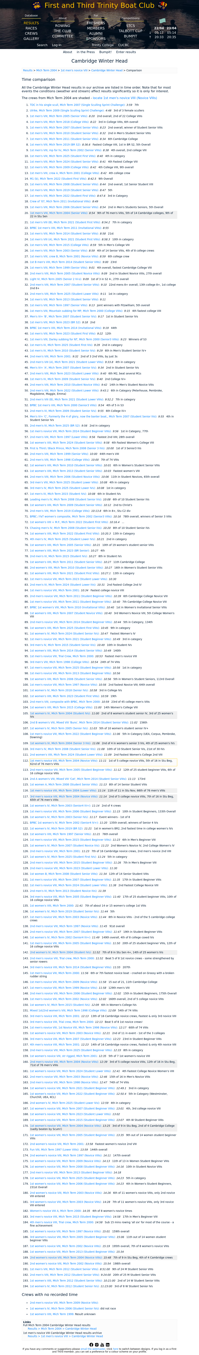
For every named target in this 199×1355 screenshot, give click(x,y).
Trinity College (103, 45)
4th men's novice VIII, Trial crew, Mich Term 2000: (62, 1222)
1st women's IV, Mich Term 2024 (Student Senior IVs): (65, 633)
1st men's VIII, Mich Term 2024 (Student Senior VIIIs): (65, 161)
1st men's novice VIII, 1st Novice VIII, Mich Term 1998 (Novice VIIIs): (74, 1027)
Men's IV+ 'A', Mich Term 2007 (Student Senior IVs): (64, 367)
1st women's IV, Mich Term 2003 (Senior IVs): (59, 817)
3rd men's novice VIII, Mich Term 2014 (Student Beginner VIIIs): (71, 967)
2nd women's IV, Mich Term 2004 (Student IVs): (61, 952)
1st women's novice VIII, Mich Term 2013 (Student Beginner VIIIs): (73, 1251)
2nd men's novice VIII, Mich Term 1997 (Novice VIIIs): (65, 926)
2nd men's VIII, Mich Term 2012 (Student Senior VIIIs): (65, 1274)
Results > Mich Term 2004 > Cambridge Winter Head (62, 1328)
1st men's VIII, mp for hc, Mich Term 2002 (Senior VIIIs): (66, 150)
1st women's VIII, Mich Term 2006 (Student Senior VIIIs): (66, 679)
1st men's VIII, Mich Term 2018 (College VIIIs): (60, 122)
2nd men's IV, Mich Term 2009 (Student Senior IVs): (64, 410)
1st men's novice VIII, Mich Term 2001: (55, 590)
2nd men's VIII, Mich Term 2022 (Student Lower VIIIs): (65, 390)
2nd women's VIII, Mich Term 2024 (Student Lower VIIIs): (67, 754)
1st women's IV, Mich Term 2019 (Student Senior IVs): (65, 911)
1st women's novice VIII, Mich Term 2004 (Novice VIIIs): (66, 1125)
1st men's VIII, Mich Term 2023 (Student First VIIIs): (63, 333)
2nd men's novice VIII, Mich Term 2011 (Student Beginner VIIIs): (71, 596)
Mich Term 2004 (46, 70)
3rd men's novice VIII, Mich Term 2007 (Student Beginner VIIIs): (71, 1039)
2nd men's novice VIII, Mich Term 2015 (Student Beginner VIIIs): (71, 862)
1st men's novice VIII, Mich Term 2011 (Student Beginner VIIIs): (71, 601)
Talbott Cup (130, 31)
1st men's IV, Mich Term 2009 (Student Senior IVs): (63, 379)
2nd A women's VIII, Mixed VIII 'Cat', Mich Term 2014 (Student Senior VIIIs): (79, 778)
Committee (62, 36)
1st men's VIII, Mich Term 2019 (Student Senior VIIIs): (65, 190)
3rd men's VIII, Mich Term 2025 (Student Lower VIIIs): (65, 482)
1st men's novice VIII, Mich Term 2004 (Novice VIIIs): (64, 760)
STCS (130, 26)
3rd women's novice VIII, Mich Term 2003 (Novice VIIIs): (66, 1202)
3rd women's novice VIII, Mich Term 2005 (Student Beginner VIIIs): (73, 1237)
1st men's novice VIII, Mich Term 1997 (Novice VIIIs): (64, 684)
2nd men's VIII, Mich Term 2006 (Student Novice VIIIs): (65, 476)
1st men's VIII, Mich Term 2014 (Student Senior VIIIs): (65, 233)
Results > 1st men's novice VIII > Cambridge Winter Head (65, 1336)
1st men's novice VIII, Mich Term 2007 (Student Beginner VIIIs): (71, 879)
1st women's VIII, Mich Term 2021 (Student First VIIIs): (65, 573)
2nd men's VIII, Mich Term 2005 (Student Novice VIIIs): (65, 273)
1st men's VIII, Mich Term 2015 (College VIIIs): (60, 245)
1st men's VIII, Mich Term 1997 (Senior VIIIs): (59, 305)
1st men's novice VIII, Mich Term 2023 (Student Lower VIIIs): (69, 579)
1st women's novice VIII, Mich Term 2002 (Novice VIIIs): (66, 1246)
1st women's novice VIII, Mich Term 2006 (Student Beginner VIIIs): (73, 1183)
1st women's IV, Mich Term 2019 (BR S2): (57, 828)
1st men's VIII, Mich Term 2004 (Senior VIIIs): (59, 213)
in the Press (86, 52)
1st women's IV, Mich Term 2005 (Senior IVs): (59, 728)
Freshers (96, 23)
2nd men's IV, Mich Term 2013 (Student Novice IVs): (64, 891)
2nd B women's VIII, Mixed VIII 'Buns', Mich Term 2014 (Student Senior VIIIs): (80, 722)
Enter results (126, 52)
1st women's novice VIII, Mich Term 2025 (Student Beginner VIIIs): (73, 1178)
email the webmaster (93, 1349)
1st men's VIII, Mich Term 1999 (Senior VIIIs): (59, 267)
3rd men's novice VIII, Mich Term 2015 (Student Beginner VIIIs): (71, 1216)
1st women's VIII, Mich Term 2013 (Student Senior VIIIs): (66, 471)
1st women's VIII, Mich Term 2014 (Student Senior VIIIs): (66, 650)
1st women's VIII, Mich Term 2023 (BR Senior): (60, 550)
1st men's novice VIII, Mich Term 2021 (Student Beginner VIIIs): (71, 639)
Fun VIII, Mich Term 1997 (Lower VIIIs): (55, 1149)
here (115, 1349)
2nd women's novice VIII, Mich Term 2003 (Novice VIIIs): (66, 1192)
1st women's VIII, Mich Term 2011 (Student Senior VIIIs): (66, 562)
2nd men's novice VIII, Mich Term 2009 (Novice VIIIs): (64, 1302)
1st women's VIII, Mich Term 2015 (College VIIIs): (62, 707)
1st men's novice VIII (74, 70)
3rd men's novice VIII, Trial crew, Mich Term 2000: (62, 1022)
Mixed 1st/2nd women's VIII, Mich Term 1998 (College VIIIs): (69, 1010)
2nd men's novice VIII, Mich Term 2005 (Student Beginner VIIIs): (71, 769)
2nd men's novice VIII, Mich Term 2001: (56, 851)
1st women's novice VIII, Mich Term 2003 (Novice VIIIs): (66, 1033)
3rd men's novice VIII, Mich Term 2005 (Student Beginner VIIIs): (71, 896)
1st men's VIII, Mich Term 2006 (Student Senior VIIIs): (65, 207)
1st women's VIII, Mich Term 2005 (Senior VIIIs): (61, 545)
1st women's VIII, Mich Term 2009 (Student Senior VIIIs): (66, 505)
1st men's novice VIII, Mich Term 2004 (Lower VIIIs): (64, 790)
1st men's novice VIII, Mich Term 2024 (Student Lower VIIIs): (69, 885)
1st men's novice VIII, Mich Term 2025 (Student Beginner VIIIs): (71, 667)
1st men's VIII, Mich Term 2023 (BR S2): (56, 322)
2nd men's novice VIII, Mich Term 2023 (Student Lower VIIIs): (69, 868)
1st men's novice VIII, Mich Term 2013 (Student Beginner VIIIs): (71, 673)
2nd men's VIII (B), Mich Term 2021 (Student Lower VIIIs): (67, 399)
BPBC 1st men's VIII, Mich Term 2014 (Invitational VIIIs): (66, 328)
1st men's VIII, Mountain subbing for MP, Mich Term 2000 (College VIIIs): (77, 310)
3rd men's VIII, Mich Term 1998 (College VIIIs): (60, 662)
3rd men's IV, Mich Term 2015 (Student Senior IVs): (63, 645)
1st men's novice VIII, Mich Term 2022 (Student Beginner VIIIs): (71, 734)
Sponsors (96, 39)
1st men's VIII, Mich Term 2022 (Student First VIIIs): (63, 195)
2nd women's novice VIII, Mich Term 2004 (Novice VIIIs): (66, 1257)
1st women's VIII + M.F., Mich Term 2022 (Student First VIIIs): (69, 522)
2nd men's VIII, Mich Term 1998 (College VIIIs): (60, 459)
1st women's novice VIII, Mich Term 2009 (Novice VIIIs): (66, 1161)
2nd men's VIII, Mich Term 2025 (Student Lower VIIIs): (65, 293)
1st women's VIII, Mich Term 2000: (52, 905)
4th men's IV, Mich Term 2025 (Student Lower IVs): (63, 539)
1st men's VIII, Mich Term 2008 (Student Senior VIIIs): (65, 184)
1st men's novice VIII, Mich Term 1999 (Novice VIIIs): (64, 987)
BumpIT (130, 36)
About (67, 52)
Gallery (31, 39)
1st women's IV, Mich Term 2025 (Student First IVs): (64, 856)
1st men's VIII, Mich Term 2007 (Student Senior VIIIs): (65, 127)
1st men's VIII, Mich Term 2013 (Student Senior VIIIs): (65, 299)
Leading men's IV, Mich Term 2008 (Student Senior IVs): (66, 499)
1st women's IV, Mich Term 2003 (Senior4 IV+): (61, 805)
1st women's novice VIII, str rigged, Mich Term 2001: (64, 1056)
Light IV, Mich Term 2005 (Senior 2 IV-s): (56, 279)
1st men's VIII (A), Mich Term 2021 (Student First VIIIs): (65, 239)
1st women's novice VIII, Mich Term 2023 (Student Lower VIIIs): (71, 1114)
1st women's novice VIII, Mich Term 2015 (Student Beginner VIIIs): (73, 1120)
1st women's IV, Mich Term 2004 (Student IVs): (61, 713)
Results (31, 23)
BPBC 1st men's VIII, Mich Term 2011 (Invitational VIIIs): (66, 228)
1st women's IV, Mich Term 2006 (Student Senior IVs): (65, 1308)
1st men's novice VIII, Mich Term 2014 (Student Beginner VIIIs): (71, 431)
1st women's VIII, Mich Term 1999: (52, 1314)
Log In (57, 45)
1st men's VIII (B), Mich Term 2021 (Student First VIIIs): (65, 222)
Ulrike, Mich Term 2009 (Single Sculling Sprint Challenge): (67, 110)
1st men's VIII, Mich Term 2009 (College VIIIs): (60, 167)
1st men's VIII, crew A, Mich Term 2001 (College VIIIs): (65, 173)
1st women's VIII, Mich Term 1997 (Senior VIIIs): (61, 834)
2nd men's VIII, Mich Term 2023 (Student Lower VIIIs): (65, 373)
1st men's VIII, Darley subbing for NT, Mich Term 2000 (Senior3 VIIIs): (75, 339)
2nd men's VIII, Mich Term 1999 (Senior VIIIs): (60, 454)
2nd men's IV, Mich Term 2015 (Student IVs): (59, 556)
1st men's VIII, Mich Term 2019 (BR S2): (56, 144)
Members (96, 28)
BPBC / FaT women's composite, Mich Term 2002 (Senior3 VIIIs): (71, 516)
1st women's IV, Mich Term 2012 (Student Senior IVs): (65, 1286)
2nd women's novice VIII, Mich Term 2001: (57, 1144)
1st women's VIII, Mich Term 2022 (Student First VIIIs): (65, 533)
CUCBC (123, 45)
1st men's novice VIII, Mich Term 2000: (55, 973)
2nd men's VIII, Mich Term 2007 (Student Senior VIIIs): (65, 284)
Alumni (96, 33)
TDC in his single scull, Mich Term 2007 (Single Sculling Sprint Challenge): (78, 104)
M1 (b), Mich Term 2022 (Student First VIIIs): (59, 178)
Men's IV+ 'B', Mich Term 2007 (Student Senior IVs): (64, 316)
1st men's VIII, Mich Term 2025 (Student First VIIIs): (63, 156)
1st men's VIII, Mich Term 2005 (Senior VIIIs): (59, 116)
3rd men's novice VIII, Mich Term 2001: (55, 1016)
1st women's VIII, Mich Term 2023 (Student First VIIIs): (65, 696)
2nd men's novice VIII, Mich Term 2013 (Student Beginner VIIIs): (71, 1172)
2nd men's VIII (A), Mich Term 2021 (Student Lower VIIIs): (67, 362)
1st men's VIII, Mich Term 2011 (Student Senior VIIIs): (65, 139)
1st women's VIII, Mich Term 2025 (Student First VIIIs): (65, 628)
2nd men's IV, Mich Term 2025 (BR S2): (55, 425)
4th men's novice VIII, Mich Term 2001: (55, 1044)
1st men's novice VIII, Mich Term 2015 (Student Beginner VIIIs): (71, 839)
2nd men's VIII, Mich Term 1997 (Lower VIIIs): (59, 437)
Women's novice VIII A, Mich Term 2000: (56, 1210)
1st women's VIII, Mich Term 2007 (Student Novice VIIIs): (67, 613)
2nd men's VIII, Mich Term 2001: (51, 356)
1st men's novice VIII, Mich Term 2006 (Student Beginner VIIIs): (71, 811)
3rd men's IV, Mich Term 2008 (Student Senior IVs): (63, 749)
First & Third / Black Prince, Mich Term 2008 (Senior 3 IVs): (68, 448)
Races (31, 28)
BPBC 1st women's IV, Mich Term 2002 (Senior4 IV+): (65, 822)
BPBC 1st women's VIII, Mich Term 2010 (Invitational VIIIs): (68, 607)
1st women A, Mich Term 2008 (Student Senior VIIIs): (64, 784)
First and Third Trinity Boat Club (99, 5)
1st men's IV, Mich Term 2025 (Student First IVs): (62, 345)
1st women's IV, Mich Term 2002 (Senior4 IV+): (61, 937)
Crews (31, 33)
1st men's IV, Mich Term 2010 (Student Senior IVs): (63, 350)
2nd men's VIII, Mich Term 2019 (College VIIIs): (60, 510)
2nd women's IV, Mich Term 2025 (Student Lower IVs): (65, 1103)
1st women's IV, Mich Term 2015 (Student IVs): (60, 1004)
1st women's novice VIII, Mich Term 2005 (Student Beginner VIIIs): (73, 1135)
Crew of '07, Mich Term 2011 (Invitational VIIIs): (61, 201)
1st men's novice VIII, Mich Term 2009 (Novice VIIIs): (64, 982)
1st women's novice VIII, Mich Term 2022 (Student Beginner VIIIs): (73, 1093)
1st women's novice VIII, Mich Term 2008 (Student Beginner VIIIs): (73, 1166)
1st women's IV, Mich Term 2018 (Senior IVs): (59, 690)
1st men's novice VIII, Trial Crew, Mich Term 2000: (62, 656)
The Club (62, 31)
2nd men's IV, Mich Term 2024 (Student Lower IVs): (63, 584)
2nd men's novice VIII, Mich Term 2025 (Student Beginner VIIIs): (71, 1050)
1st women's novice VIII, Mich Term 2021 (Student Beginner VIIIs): (73, 1088)
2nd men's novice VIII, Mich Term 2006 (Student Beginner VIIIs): (71, 993)
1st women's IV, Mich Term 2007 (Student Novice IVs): (65, 845)
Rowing (62, 26)
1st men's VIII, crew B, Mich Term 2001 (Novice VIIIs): (65, 256)
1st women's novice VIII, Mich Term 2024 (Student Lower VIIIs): (71, 1071)
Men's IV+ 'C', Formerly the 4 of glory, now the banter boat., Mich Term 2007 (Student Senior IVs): (94, 416)
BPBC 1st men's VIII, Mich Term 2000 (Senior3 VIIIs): (64, 405)
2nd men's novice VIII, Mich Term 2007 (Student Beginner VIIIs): (71, 931)
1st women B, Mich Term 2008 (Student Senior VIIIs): (64, 873)
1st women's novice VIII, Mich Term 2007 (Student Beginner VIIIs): (73, 1108)
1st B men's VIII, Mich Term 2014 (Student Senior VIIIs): (66, 262)
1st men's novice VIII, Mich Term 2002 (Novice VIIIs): (64, 999)
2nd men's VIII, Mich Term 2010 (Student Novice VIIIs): (65, 384)
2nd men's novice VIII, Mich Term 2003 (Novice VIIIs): (65, 1076)
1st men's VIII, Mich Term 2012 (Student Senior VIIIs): (65, 1269)
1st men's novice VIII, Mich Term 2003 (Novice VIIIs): (64, 917)
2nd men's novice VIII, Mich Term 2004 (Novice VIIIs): (65, 1061)
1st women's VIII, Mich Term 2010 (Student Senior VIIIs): (66, 465)
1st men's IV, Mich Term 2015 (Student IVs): (59, 493)
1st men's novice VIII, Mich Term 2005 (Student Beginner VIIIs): (71, 943)
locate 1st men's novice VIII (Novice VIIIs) (125, 98)
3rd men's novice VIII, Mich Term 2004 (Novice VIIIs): (64, 796)
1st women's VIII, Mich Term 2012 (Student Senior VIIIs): (66, 1280)
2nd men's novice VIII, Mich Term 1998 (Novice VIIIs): (65, 1082)
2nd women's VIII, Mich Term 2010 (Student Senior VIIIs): (67, 567)
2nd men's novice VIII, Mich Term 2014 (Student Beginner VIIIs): (71, 622)
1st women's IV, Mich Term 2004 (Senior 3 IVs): (61, 743)
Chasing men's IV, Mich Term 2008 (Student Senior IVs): (66, 528)
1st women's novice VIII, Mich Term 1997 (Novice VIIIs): (66, 1231)
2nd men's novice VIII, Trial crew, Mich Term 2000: (62, 958)
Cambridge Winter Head (106, 70)
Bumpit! (105, 52)
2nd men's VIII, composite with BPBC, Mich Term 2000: (65, 701)
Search (42, 45)
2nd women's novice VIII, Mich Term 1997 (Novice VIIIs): (66, 1155)
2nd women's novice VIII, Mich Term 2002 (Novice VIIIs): (66, 1263)
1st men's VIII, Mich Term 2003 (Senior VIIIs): (59, 250)
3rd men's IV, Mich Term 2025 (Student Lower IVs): (63, 488)
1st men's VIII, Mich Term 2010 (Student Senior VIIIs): (65, 133)
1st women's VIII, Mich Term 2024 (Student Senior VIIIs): (66, 442)
